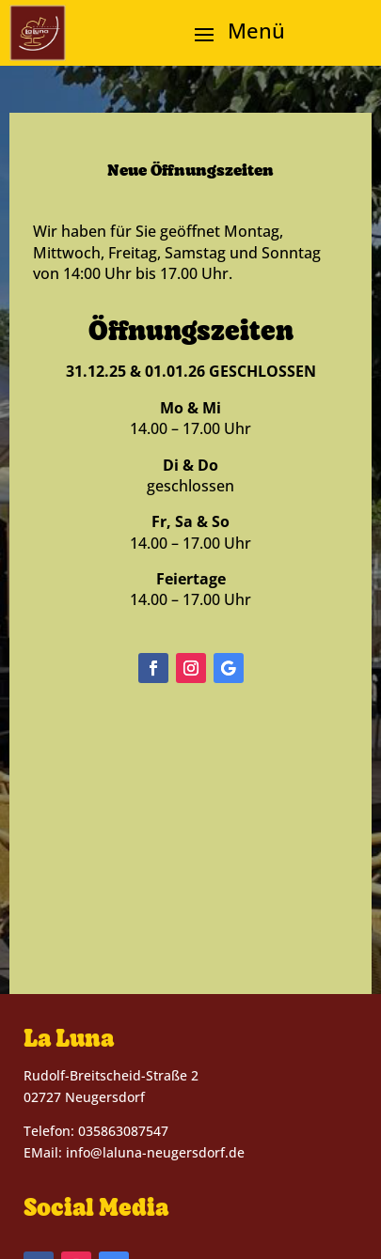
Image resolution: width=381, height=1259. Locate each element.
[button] (233, 34)
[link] (37, 33)
